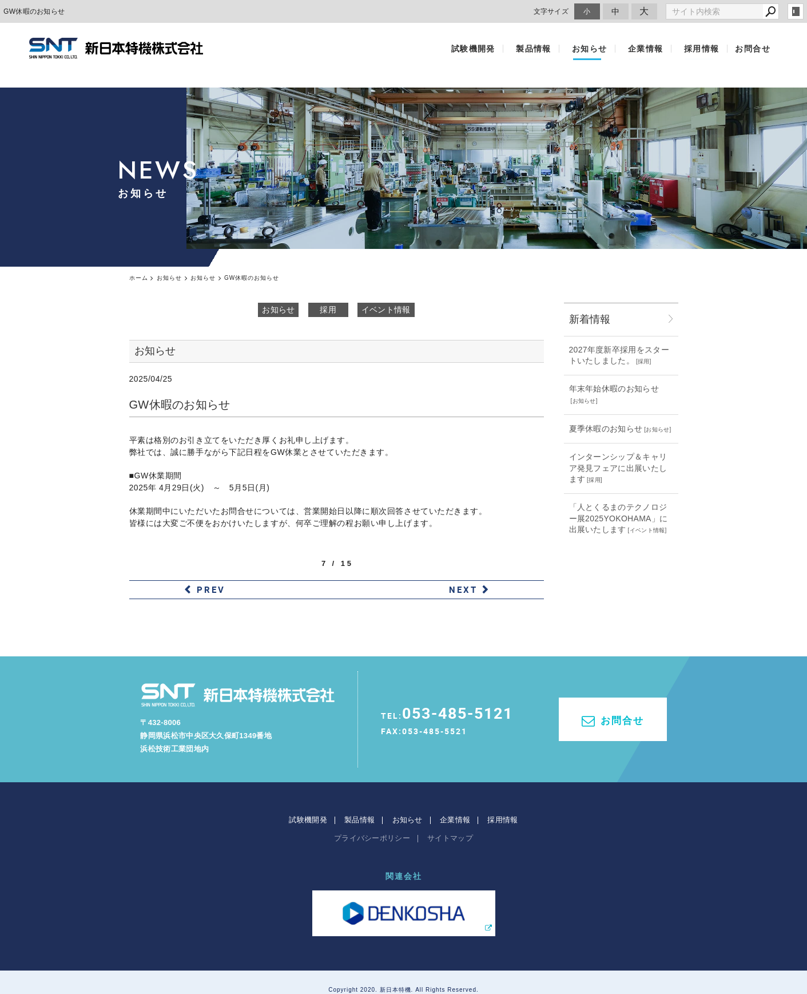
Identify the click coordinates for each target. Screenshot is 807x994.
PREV (211, 589)
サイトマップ (450, 810)
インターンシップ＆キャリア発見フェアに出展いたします (618, 468)
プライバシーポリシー (372, 810)
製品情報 (548, 48)
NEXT (463, 589)
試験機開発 (492, 48)
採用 (328, 309)
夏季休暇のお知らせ (606, 428)
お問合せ (752, 48)
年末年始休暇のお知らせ (614, 388)
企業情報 (650, 48)
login (796, 11)
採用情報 (701, 48)
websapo (403, 974)
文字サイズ (551, 11)
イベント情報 (386, 309)
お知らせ (599, 48)
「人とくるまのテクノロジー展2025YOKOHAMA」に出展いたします (618, 518)
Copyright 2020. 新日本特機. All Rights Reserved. (403, 962)
